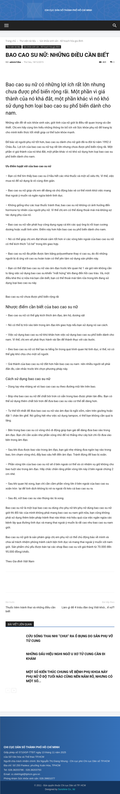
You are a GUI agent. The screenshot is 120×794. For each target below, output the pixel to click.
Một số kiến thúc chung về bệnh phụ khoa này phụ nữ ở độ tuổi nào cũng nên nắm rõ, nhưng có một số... (69, 676)
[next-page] (14, 690)
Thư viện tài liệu (28, 40)
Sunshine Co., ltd (66, 789)
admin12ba (15, 62)
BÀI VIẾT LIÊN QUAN (20, 624)
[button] (6, 26)
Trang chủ (11, 40)
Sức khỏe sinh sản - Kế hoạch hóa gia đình (61, 40)
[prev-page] (8, 690)
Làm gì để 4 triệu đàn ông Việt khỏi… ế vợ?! (88, 607)
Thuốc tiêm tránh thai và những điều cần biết (30, 609)
